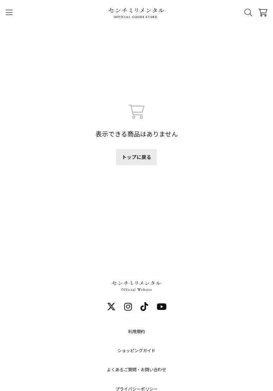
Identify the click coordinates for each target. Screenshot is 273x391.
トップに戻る (136, 157)
